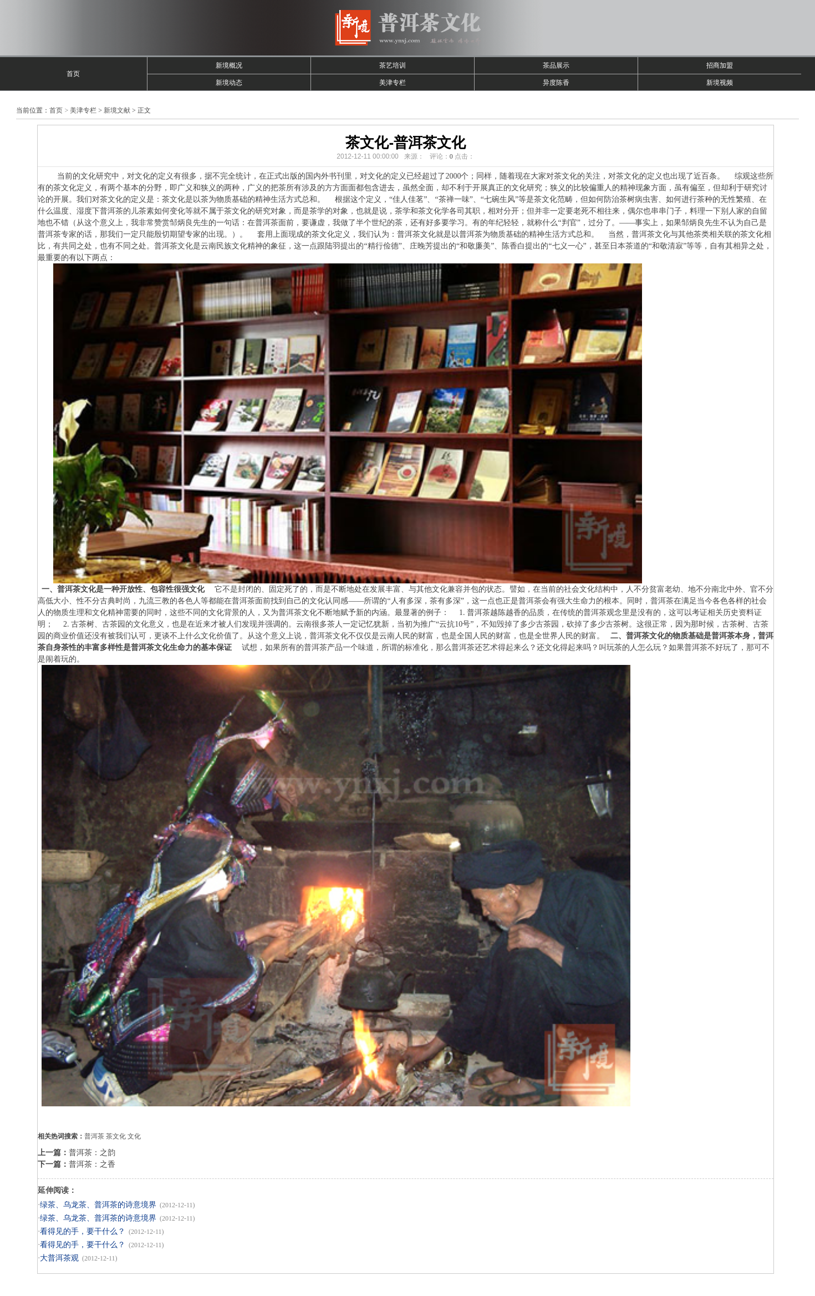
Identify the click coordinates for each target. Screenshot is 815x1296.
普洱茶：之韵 (92, 1152)
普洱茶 (94, 1136)
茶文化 (116, 1136)
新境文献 (117, 110)
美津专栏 (392, 83)
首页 (73, 74)
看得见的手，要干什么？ (82, 1231)
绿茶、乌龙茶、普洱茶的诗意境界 (98, 1205)
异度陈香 (556, 83)
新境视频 (719, 83)
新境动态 (229, 83)
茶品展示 (556, 65)
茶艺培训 (392, 65)
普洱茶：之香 (92, 1164)
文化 (134, 1136)
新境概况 (229, 65)
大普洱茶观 (59, 1258)
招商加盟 (719, 65)
